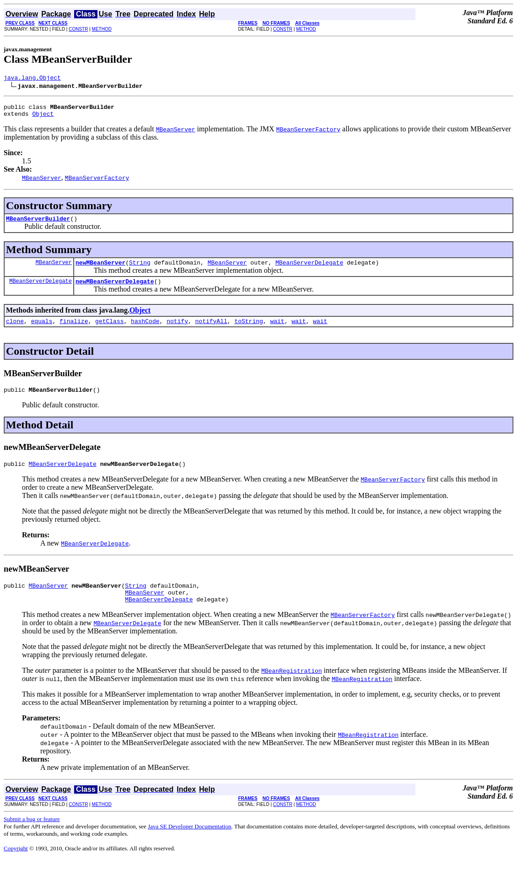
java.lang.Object (32, 79)
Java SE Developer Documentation (189, 842)
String (140, 269)
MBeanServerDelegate (309, 269)
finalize (73, 330)
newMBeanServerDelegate (114, 289)
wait (277, 330)
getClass (109, 330)
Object (43, 118)
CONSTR (78, 29)
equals (42, 330)
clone (15, 330)
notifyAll (211, 330)
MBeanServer (54, 269)
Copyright (16, 864)
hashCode (145, 330)
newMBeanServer (100, 269)
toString (248, 330)
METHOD (102, 29)
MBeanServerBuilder (38, 224)
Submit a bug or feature (32, 835)
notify (177, 330)
